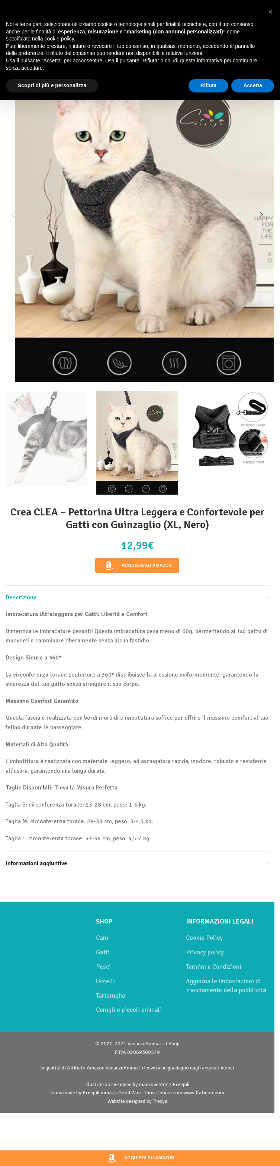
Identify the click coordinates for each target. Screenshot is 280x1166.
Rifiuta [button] (208, 85)
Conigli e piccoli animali (129, 1010)
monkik (109, 1093)
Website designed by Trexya (137, 1101)
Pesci (103, 967)
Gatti (103, 952)
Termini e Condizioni (213, 967)
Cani (102, 938)
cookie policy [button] (59, 39)
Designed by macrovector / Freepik (150, 1084)
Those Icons (157, 1093)
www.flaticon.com (203, 1093)
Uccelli (105, 981)
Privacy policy (205, 952)
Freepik (91, 1093)
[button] (13, 214)
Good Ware (130, 1093)
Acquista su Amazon (137, 566)
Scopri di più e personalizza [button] (52, 85)
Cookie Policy (204, 938)
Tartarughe (110, 996)
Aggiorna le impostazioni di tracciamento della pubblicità (226, 985)
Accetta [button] (252, 85)
